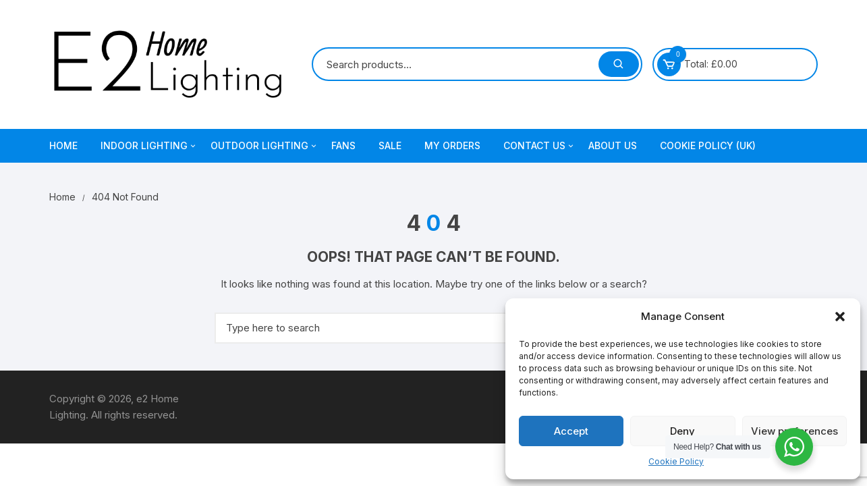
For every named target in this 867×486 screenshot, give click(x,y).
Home (63, 145)
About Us (612, 145)
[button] (840, 316)
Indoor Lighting (149, 146)
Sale (390, 145)
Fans (343, 145)
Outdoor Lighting (264, 146)
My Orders (452, 145)
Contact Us (539, 146)
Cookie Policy (676, 461)
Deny (682, 431)
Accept (571, 431)
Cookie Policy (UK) (708, 145)
